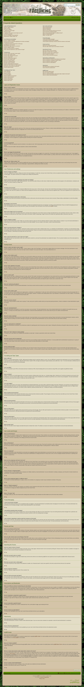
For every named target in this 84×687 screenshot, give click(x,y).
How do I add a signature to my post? (11, 55)
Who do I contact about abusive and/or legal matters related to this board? (56, 73)
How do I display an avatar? (9, 47)
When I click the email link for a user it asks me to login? (14, 49)
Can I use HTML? (7, 72)
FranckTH (41, 677)
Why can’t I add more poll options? (10, 58)
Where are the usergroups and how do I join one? (52, 30)
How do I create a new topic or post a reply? (12, 53)
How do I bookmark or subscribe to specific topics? (52, 60)
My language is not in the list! (9, 44)
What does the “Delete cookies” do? (10, 36)
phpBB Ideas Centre (58, 644)
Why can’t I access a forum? (9, 60)
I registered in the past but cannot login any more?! (13, 32)
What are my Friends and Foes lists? (49, 45)
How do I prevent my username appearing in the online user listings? (16, 41)
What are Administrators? (47, 27)
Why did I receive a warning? (9, 62)
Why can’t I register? (8, 29)
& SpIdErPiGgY (46, 677)
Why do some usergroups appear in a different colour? (53, 32)
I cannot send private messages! (49, 39)
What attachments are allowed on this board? (51, 66)
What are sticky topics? (8, 78)
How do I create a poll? (8, 56)
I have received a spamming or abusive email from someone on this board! (56, 41)
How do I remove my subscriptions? (49, 62)
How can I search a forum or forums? (49, 50)
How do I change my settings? (9, 40)
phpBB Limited (37, 636)
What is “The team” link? (47, 35)
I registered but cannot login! (9, 30)
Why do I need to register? (9, 27)
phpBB (51, 206)
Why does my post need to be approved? (11, 66)
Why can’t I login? (7, 31)
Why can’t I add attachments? (9, 61)
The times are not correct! (8, 42)
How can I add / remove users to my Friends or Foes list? (53, 46)
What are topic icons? (8, 80)
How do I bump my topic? (8, 67)
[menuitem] (11, 17)
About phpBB (15, 637)
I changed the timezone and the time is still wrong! (13, 43)
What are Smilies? (7, 73)
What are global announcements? (10, 75)
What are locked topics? (8, 79)
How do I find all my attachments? (49, 67)
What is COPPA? (7, 28)
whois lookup (12, 653)
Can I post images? (7, 74)
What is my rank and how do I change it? (11, 48)
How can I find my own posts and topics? (50, 55)
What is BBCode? (7, 71)
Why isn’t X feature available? (48, 72)
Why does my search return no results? (50, 51)
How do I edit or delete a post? (9, 54)
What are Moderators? (47, 28)
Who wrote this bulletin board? (48, 71)
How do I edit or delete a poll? (9, 59)
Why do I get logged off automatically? (11, 35)
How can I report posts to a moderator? (11, 63)
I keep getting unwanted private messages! (50, 40)
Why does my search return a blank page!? (50, 52)
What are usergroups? (47, 29)
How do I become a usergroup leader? (50, 31)
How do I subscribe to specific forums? (50, 61)
